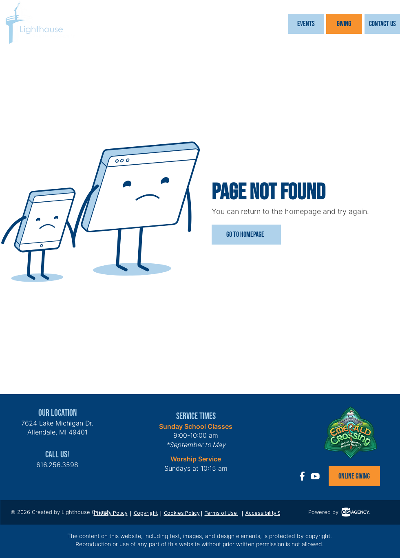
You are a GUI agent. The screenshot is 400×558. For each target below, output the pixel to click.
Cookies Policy (182, 512)
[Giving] (344, 24)
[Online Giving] (354, 476)
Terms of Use (221, 512)
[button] (306, 24)
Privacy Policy (111, 512)
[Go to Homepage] (246, 235)
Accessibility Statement (274, 512)
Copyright (146, 512)
